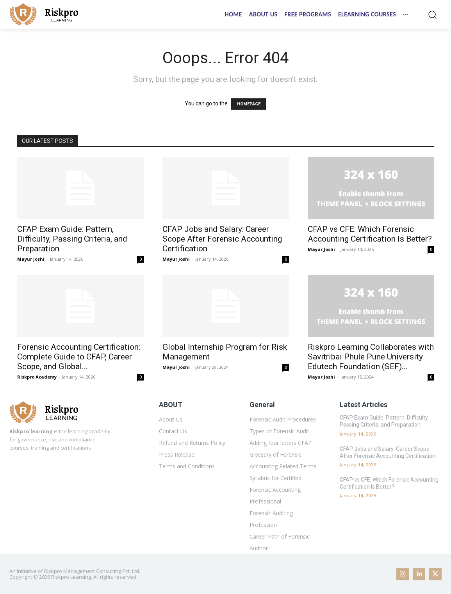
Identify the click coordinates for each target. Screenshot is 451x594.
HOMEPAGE (248, 104)
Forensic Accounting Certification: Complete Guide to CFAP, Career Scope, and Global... (78, 356)
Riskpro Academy (37, 377)
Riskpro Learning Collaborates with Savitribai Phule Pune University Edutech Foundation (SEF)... (371, 356)
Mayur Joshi (31, 259)
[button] (432, 14)
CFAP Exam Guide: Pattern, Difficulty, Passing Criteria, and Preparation (72, 238)
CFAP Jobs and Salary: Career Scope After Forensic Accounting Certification (222, 238)
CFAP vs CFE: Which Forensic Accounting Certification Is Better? (370, 234)
